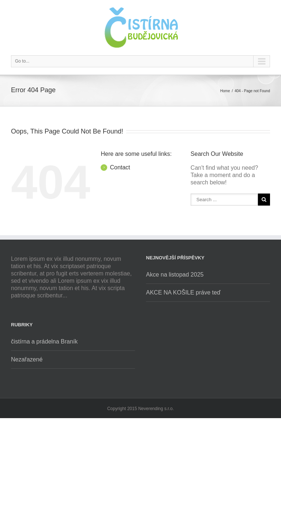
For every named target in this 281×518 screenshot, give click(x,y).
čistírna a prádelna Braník (44, 341)
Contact (120, 167)
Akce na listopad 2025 (174, 274)
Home (225, 91)
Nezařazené (26, 359)
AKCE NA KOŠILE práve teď (183, 292)
